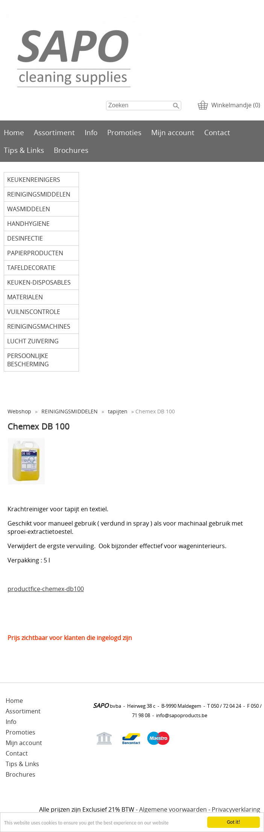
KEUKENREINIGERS (33, 179)
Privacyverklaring (236, 809)
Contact (217, 132)
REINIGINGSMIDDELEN (38, 194)
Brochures (71, 150)
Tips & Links (24, 150)
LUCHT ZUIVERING (33, 341)
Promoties (124, 132)
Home (14, 132)
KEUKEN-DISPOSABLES (39, 282)
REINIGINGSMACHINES (38, 326)
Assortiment (54, 132)
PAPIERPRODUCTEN (35, 253)
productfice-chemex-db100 (46, 589)
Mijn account (172, 132)
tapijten (117, 411)
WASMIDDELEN (28, 209)
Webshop (19, 411)
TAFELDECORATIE (31, 268)
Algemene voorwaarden (173, 809)
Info (91, 132)
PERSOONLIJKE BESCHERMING (28, 360)
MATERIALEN (25, 297)
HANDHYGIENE (28, 223)
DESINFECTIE (25, 238)
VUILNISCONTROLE (33, 312)
